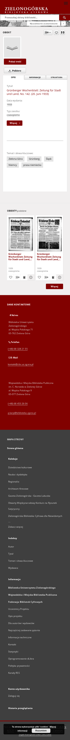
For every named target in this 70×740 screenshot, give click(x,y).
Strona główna (15, 448)
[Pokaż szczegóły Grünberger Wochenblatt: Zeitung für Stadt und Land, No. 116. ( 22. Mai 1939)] (30, 277)
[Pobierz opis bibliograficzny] (17, 277)
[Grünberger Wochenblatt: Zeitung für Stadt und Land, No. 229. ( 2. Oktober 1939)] (49, 234)
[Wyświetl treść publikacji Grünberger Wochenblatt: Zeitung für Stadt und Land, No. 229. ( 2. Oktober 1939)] (52, 277)
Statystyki (13, 651)
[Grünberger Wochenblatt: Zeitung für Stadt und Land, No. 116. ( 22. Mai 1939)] (21, 234)
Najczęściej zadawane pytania (24, 630)
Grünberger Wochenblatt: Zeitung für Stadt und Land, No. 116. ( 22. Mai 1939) (20, 256)
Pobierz (14, 70)
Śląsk (49, 158)
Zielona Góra (16, 158)
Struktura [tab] (56, 77)
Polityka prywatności (19, 665)
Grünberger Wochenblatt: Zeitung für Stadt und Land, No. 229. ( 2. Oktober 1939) (49, 256)
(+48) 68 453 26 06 (18, 403)
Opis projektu (15, 616)
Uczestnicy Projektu (18, 609)
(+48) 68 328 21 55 (18, 348)
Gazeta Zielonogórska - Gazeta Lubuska (29, 495)
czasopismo (13, 115)
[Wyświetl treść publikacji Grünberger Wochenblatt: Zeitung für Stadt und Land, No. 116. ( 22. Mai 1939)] (24, 277)
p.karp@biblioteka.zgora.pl (22, 412)
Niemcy (13, 165)
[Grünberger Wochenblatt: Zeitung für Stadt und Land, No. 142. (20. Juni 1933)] (12, 47)
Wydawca (13, 567)
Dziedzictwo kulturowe (20, 467)
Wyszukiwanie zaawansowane (43, 23)
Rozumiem (41, 730)
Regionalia (13, 481)
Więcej (54, 286)
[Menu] (65, 3)
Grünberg (34, 158)
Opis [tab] (13, 77)
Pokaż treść (15, 61)
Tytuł (10, 553)
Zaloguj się (14, 695)
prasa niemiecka (32, 165)
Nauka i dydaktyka (17, 474)
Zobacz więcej (15, 526)
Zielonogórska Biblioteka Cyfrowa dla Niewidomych (35, 516)
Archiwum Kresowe (18, 488)
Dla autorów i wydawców (21, 623)
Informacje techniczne (20, 637)
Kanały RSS (14, 672)
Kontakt (12, 644)
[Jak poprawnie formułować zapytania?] (63, 23)
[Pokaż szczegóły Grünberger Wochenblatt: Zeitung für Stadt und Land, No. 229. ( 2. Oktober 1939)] (59, 277)
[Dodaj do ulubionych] (56, 32)
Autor (11, 546)
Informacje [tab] (35, 77)
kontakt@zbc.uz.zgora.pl (21, 364)
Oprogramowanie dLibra (21, 658)
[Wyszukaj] (64, 17)
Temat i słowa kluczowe (20, 560)
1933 (9, 104)
